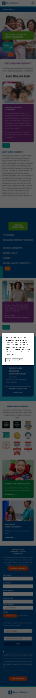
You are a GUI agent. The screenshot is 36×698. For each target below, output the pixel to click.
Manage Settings (17, 360)
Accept (9, 360)
